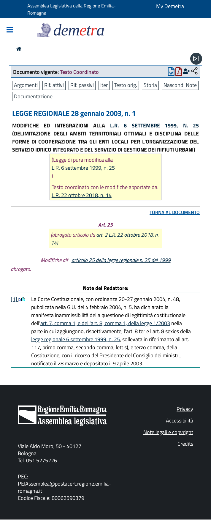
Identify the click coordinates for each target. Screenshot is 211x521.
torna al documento (175, 212)
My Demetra (170, 6)
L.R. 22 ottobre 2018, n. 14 (82, 195)
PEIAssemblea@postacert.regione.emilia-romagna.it (64, 487)
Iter (104, 85)
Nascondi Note (180, 85)
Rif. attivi (54, 85)
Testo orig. (125, 85)
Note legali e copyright (168, 432)
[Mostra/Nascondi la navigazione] (10, 30)
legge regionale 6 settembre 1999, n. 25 (75, 339)
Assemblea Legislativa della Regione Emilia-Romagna (71, 9)
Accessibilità (179, 421)
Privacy (185, 409)
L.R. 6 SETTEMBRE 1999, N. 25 (154, 125)
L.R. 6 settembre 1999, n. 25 (83, 168)
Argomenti (26, 85)
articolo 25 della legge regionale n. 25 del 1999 (121, 260)
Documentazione (33, 96)
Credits (185, 444)
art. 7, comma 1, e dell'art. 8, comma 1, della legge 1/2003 (105, 323)
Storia (150, 85)
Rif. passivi (82, 85)
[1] (14, 299)
